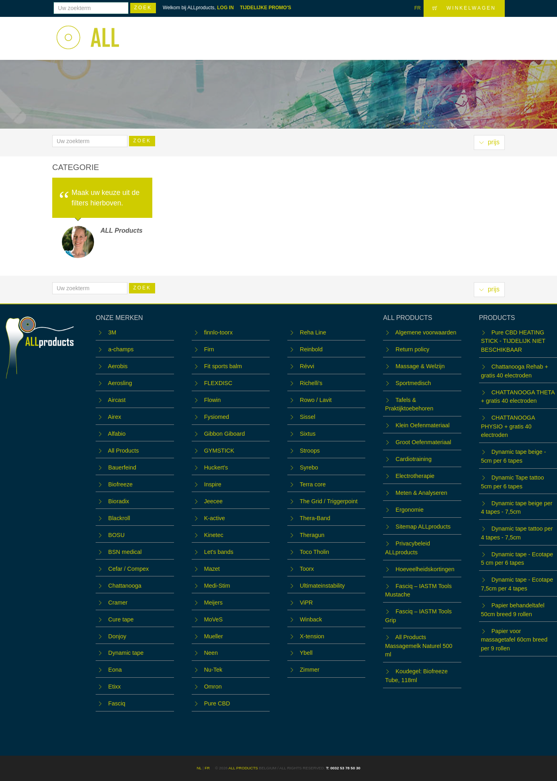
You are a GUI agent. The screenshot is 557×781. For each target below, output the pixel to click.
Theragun (312, 535)
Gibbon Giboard (224, 433)
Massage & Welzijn (419, 366)
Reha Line (313, 332)
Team (385, 33)
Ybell (306, 653)
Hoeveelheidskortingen (424, 569)
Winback (311, 619)
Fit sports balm (223, 366)
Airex (114, 417)
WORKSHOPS (344, 33)
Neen (211, 653)
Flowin (212, 400)
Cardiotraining (413, 459)
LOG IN (225, 7)
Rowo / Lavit (316, 400)
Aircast (117, 400)
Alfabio (117, 433)
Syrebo (309, 467)
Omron (213, 686)
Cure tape (120, 619)
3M (112, 332)
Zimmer (309, 669)
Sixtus (307, 433)
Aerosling (120, 383)
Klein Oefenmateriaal (422, 425)
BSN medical (124, 552)
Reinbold (311, 349)
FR (417, 8)
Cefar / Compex (128, 569)
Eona (115, 669)
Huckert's (216, 467)
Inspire (212, 484)
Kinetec (213, 535)
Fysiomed (216, 417)
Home (261, 33)
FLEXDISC (218, 383)
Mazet (212, 569)
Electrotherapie (414, 476)
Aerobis (118, 366)
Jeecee (213, 501)
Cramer (117, 602)
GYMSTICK (219, 450)
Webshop (296, 33)
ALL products (243, 768)
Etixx (114, 686)
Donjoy (117, 636)
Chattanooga (124, 585)
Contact (453, 33)
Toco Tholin (314, 552)
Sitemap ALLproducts (423, 526)
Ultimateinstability (322, 585)
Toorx (307, 569)
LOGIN (489, 33)
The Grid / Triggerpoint (329, 501)
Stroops (310, 450)
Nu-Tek (213, 669)
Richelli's (311, 383)
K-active (214, 518)
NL (199, 768)
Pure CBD (217, 703)
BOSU (116, 535)
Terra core (313, 484)
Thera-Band (315, 518)
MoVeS (213, 619)
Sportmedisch (413, 383)
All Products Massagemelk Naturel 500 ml (418, 646)
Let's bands (218, 552)
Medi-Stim (217, 585)
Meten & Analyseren (421, 493)
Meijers (213, 602)
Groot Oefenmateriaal (423, 442)
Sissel (307, 417)
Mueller (213, 636)
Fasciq (116, 703)
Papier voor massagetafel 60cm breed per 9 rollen (514, 640)
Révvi (307, 366)
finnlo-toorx (218, 332)
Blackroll (119, 518)
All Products (123, 450)
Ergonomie (409, 509)
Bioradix (118, 501)
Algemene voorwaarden (426, 332)
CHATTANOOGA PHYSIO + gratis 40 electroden (508, 426)
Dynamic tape (125, 653)
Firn (209, 349)
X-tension (312, 636)
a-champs (120, 349)
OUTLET (417, 33)
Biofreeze (120, 484)
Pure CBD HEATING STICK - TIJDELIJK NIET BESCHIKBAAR (513, 341)
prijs (489, 142)
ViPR (306, 602)
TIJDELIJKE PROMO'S (265, 7)
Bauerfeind (122, 467)
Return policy (412, 349)
